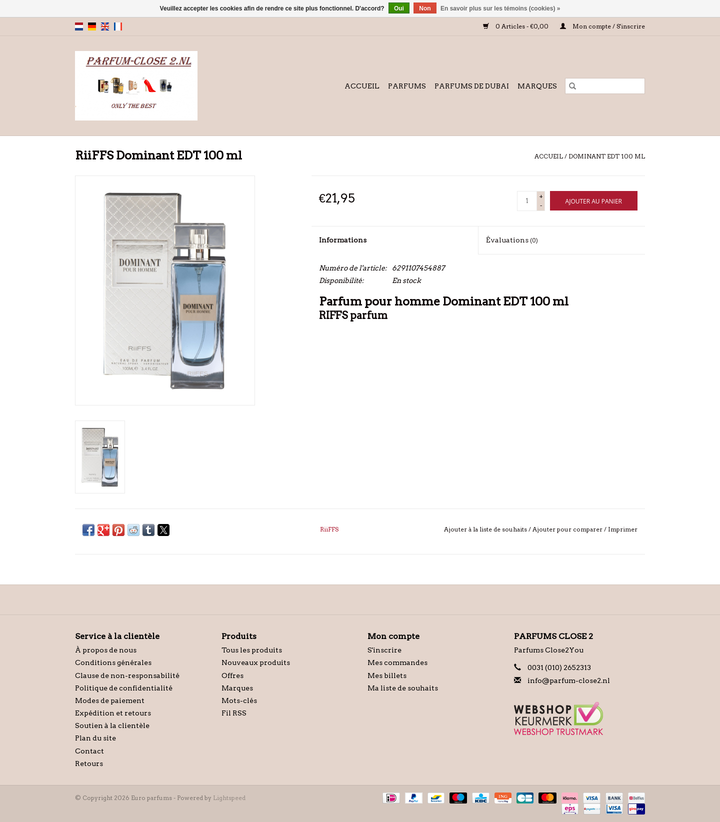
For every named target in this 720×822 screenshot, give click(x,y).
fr (118, 26)
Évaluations (512, 240)
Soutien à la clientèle (112, 726)
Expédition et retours (113, 713)
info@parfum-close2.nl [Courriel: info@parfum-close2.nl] (569, 680)
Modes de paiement (109, 700)
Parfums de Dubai (471, 86)
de (92, 26)
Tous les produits (252, 650)
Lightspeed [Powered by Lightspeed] (229, 798)
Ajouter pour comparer (568, 529)
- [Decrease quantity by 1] (541, 205)
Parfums (407, 86)
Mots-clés (239, 700)
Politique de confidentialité (123, 688)
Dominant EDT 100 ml (606, 156)
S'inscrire (385, 650)
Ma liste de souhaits (403, 688)
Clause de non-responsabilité (127, 676)
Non (424, 8)
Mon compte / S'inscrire (602, 26)
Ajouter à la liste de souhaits (486, 529)
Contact (89, 751)
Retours (89, 764)
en (105, 26)
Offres (233, 676)
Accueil (362, 86)
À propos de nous (105, 650)
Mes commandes (398, 662)
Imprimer (623, 529)
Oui (399, 8)
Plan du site (95, 738)
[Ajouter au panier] (594, 200)
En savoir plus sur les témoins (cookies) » (500, 8)
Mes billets (387, 676)
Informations (342, 240)
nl (79, 26)
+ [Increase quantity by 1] (541, 196)
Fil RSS (234, 713)
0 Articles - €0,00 (516, 26)
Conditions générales (113, 662)
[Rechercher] (605, 86)
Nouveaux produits (256, 662)
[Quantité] (527, 201)
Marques (537, 86)
